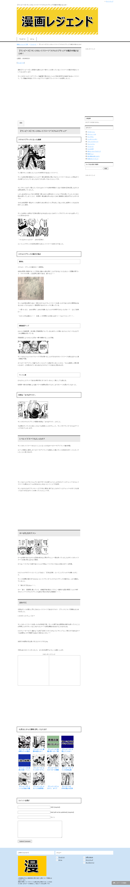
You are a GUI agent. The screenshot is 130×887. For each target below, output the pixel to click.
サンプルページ (90, 862)
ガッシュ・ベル (91, 134)
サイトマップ (89, 860)
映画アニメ (90, 154)
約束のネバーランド (92, 158)
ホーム (32, 39)
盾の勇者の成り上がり (93, 156)
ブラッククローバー (92, 141)
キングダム (90, 136)
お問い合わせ (89, 857)
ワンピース (22, 39)
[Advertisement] (49, 106)
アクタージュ (91, 132)
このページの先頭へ (121, 883)
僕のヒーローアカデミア (94, 151)
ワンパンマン (91, 144)
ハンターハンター (92, 139)
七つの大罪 (90, 149)
